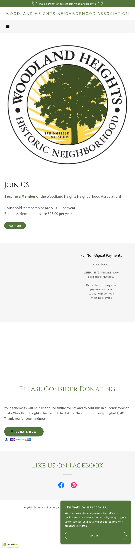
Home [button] (67, 516)
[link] (67, 14)
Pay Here (15, 225)
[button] (7, 26)
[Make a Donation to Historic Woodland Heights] (67, 3)
